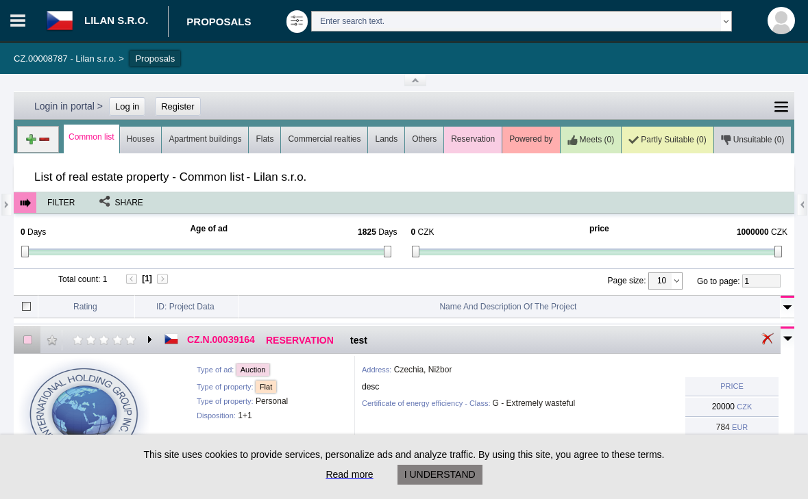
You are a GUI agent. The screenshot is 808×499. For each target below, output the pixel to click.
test (358, 340)
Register (177, 106)
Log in (127, 106)
